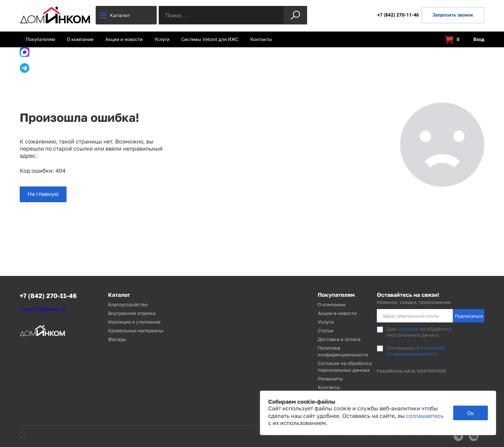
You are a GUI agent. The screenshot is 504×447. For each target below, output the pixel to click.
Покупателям (40, 39)
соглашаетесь (425, 416)
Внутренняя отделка (132, 313)
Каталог (115, 15)
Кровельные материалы (135, 330)
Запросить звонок (452, 15)
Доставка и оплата (339, 339)
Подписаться (469, 315)
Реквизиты (330, 379)
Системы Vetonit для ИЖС (210, 39)
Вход (474, 39)
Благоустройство (128, 304)
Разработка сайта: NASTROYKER (411, 371)
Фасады (117, 339)
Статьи (326, 330)
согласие (408, 329)
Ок (470, 413)
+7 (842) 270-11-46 (398, 15)
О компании (80, 39)
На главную (43, 194)
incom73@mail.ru (43, 309)
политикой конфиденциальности (416, 350)
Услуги (161, 39)
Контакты (261, 39)
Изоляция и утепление (134, 322)
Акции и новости (124, 39)
